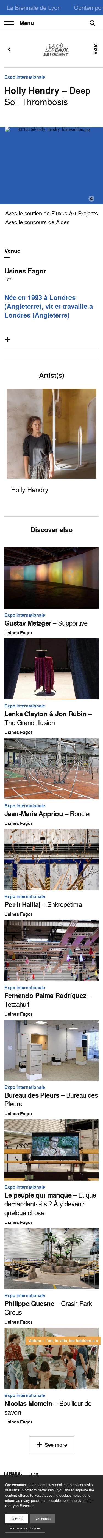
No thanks (43, 1518)
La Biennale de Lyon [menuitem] (34, 7)
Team (33, 1474)
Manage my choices (25, 1528)
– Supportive (46, 623)
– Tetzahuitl (47, 1000)
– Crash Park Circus (48, 1308)
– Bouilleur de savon (47, 1408)
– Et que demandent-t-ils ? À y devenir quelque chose (50, 1204)
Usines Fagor (25, 271)
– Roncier (47, 813)
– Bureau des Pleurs (51, 1099)
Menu (19, 23)
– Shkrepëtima (43, 904)
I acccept (16, 1518)
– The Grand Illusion (48, 718)
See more (51, 1444)
